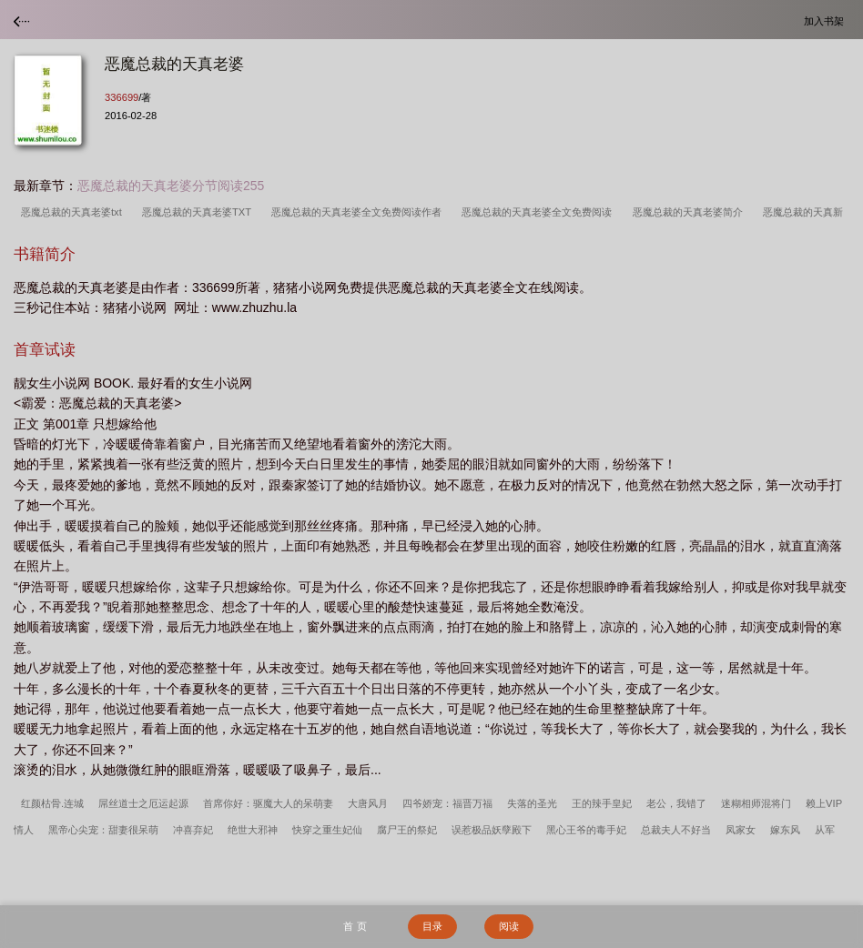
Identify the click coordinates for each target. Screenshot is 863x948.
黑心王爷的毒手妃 (586, 829)
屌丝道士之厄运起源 (143, 803)
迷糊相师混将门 (756, 803)
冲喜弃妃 (193, 829)
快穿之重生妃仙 (327, 829)
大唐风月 (368, 803)
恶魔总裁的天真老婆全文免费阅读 (539, 212)
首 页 (354, 926)
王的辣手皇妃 (602, 803)
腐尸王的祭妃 (407, 829)
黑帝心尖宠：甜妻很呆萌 (103, 829)
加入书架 (826, 20)
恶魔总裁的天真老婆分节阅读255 (170, 185)
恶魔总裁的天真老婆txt (74, 212)
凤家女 (741, 829)
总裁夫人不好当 (676, 829)
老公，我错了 (676, 803)
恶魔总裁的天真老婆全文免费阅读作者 (359, 212)
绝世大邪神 (253, 829)
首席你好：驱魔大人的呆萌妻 (268, 803)
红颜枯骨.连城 (52, 803)
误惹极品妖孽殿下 (492, 829)
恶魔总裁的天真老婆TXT (199, 212)
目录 (432, 926)
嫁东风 (785, 829)
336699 (121, 97)
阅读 (509, 926)
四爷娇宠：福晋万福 (447, 803)
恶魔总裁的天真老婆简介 (690, 212)
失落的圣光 (532, 803)
